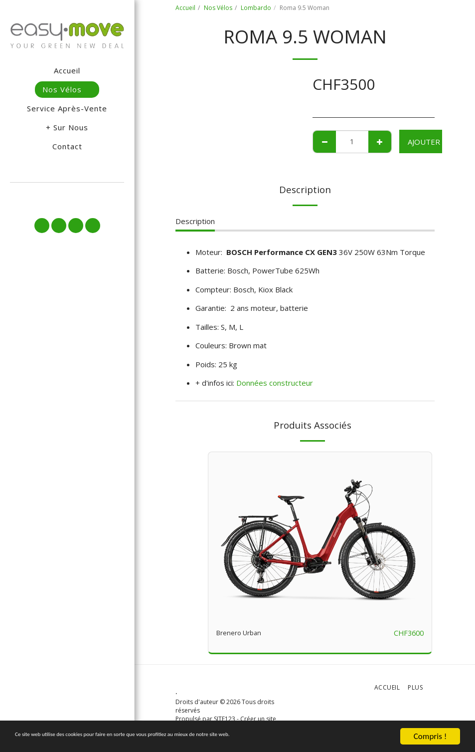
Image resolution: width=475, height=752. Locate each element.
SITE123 (224, 719)
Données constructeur (274, 383)
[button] (67, 195)
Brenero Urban (242, 633)
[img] (320, 536)
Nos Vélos (218, 7)
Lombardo (256, 7)
